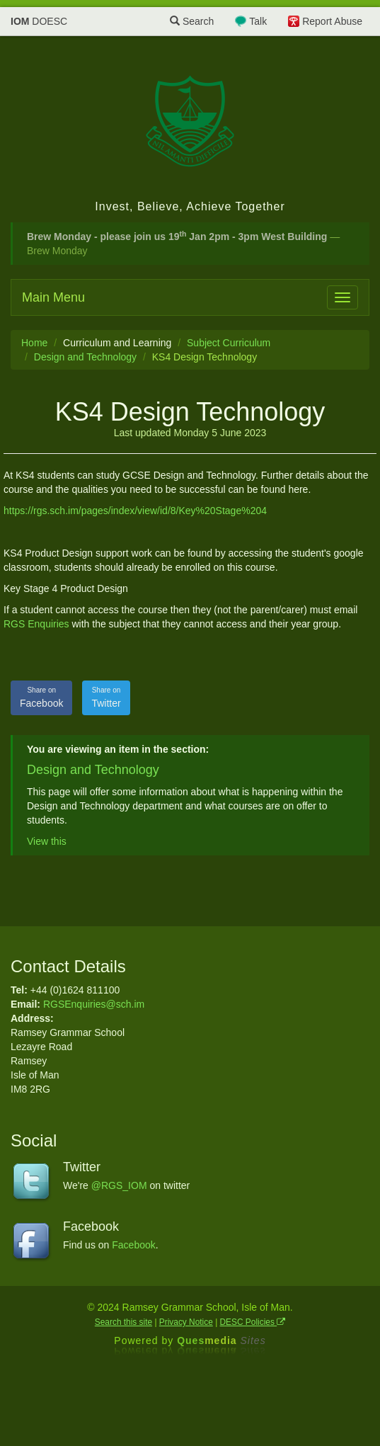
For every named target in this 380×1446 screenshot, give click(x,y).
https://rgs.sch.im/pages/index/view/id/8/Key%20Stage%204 (135, 510)
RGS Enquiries (36, 624)
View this (47, 841)
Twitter (105, 696)
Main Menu (53, 297)
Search (192, 21)
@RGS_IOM (119, 1185)
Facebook (41, 696)
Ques (221, 1340)
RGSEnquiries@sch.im (93, 1004)
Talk (258, 21)
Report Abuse (332, 21)
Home (34, 342)
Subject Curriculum (228, 342)
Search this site (123, 1322)
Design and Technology (85, 357)
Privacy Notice (186, 1322)
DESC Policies (253, 1322)
